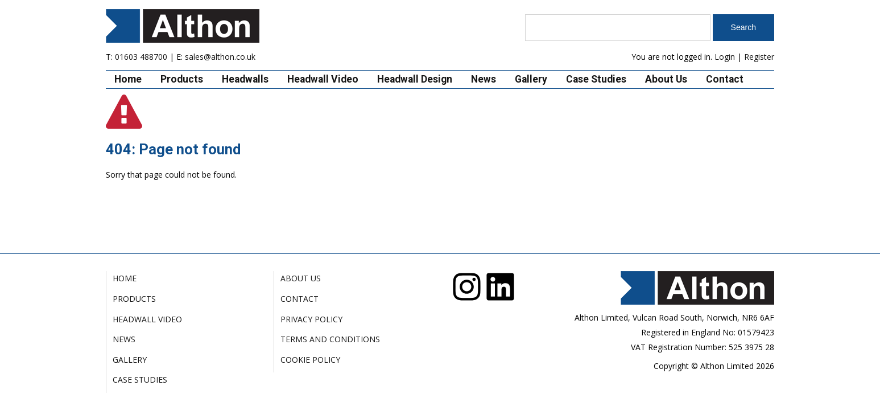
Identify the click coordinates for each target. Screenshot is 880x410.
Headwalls (245, 79)
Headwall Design (414, 79)
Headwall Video (322, 79)
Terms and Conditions (330, 339)
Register (759, 56)
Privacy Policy (311, 319)
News (483, 79)
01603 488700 (141, 56)
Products (181, 79)
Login (724, 56)
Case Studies (596, 79)
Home (128, 79)
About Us (666, 79)
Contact (724, 79)
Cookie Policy (310, 359)
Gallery (531, 79)
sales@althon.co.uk (220, 56)
